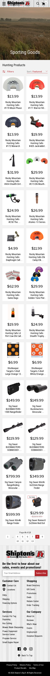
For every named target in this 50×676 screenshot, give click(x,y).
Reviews (30, 620)
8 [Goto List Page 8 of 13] (37, 536)
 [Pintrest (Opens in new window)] (25, 649)
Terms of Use (38, 665)
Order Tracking (33, 605)
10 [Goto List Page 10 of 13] (18, 541)
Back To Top (25, 655)
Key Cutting (7, 623)
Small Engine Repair (10, 642)
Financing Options (9, 603)
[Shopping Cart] (45, 4)
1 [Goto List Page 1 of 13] (7, 536)
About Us (30, 616)
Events (29, 628)
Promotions (31, 593)
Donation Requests (34, 636)
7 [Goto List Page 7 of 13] (32, 536)
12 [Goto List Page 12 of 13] (28, 541)
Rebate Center (33, 601)
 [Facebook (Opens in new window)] (19, 649)
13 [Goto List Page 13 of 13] (32, 541)
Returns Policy (25, 665)
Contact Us (9, 585)
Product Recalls (20, 668)
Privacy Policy (12, 665)
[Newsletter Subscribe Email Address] (25, 573)
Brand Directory (33, 585)
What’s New (32, 624)
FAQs (4, 595)
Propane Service (9, 638)
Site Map (32, 668)
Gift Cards (31, 589)
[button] (4, 3)
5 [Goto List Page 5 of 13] (22, 536)
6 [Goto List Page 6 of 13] (27, 536)
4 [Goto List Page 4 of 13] (17, 536)
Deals (29, 597)
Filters (10, 71)
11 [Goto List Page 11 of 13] (23, 541)
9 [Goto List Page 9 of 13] (42, 536)
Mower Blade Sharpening (12, 627)
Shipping (5, 599)
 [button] (37, 3)
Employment (32, 632)
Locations (8, 589)
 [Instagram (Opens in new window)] (31, 649)
